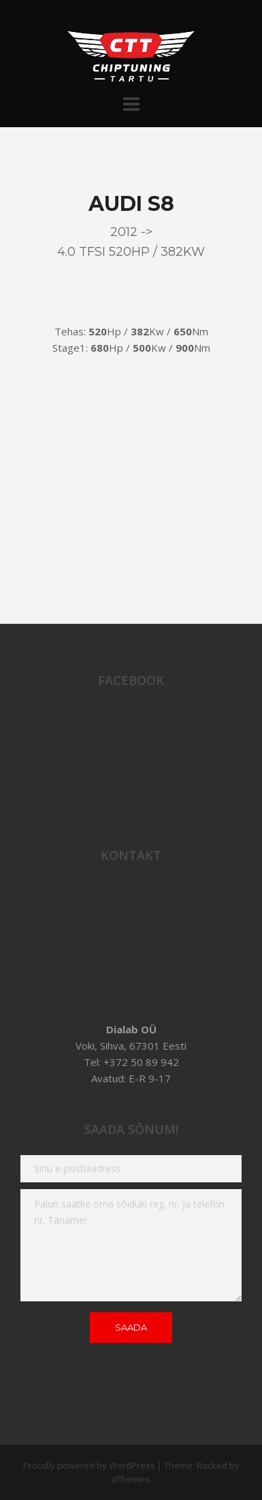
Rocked (212, 1465)
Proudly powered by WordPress (89, 1465)
